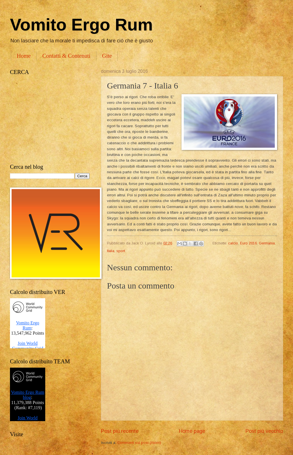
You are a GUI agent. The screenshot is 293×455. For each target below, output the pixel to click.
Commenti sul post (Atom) (139, 442)
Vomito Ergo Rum (81, 24)
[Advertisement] (50, 119)
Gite (107, 56)
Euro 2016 (248, 243)
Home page (192, 431)
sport (120, 251)
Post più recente (120, 431)
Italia (110, 251)
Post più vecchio (264, 431)
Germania (267, 243)
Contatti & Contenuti (66, 56)
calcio (233, 243)
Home (24, 56)
